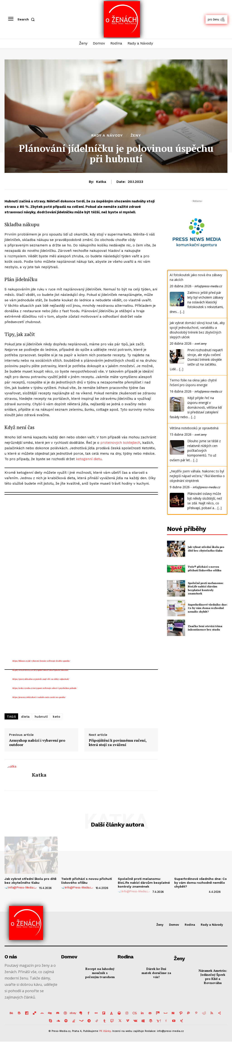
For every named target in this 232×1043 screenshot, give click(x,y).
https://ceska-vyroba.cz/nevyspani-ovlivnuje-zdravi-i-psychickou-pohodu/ (44, 688)
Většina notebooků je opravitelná (194, 428)
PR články (105, 1031)
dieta (25, 716)
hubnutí (41, 716)
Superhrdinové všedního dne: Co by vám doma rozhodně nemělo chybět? (207, 608)
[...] (182, 311)
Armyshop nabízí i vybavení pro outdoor (37, 742)
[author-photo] (21, 888)
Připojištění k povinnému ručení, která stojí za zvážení (117, 742)
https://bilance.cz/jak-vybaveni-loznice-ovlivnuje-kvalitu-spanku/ (41, 661)
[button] (26, 19)
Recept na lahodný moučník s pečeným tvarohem (100, 973)
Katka (101, 182)
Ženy (135, 135)
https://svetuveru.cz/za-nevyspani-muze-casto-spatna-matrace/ (40, 670)
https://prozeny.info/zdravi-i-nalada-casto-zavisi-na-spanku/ (38, 697)
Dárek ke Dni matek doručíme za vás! (156, 973)
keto (56, 716)
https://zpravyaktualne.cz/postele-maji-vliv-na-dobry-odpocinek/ (40, 679)
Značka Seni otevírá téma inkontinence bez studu (205, 627)
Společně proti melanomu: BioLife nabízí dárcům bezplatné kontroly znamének (206, 588)
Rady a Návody (107, 135)
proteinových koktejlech (120, 443)
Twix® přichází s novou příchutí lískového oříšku (204, 568)
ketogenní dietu (89, 459)
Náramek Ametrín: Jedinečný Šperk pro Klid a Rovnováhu (212, 976)
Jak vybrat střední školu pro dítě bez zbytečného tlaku (206, 548)
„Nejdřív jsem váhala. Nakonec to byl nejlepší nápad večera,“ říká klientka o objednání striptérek (197, 476)
